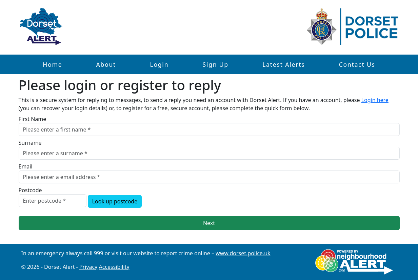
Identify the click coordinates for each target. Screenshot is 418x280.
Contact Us (357, 64)
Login (159, 64)
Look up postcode (115, 201)
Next (209, 223)
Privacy (88, 267)
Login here (375, 100)
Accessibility (114, 267)
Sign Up (215, 64)
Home (52, 64)
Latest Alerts (283, 64)
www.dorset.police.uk (243, 253)
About (106, 64)
